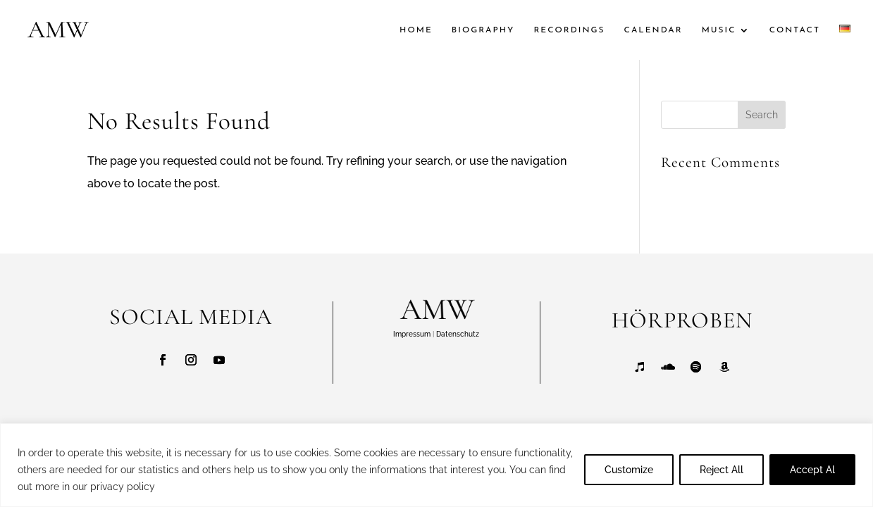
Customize (629, 469)
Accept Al (812, 469)
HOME (416, 30)
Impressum (412, 334)
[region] (436, 465)
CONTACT (794, 30)
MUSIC (719, 30)
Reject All (721, 469)
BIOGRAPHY (483, 30)
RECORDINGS (569, 30)
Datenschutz (457, 334)
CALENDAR (653, 30)
